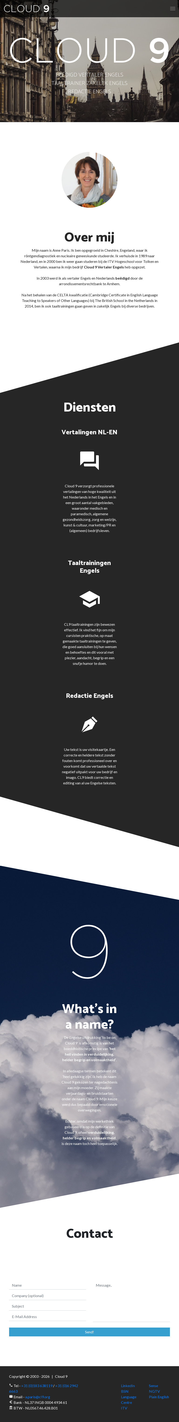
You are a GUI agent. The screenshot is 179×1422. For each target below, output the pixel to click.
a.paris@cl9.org (37, 1397)
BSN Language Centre (128, 1397)
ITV (124, 1408)
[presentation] (89, 1257)
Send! (89, 1332)
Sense (153, 1385)
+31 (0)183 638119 (36, 1385)
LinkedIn (128, 1385)
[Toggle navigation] (172, 8)
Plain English (159, 1397)
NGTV (154, 1391)
